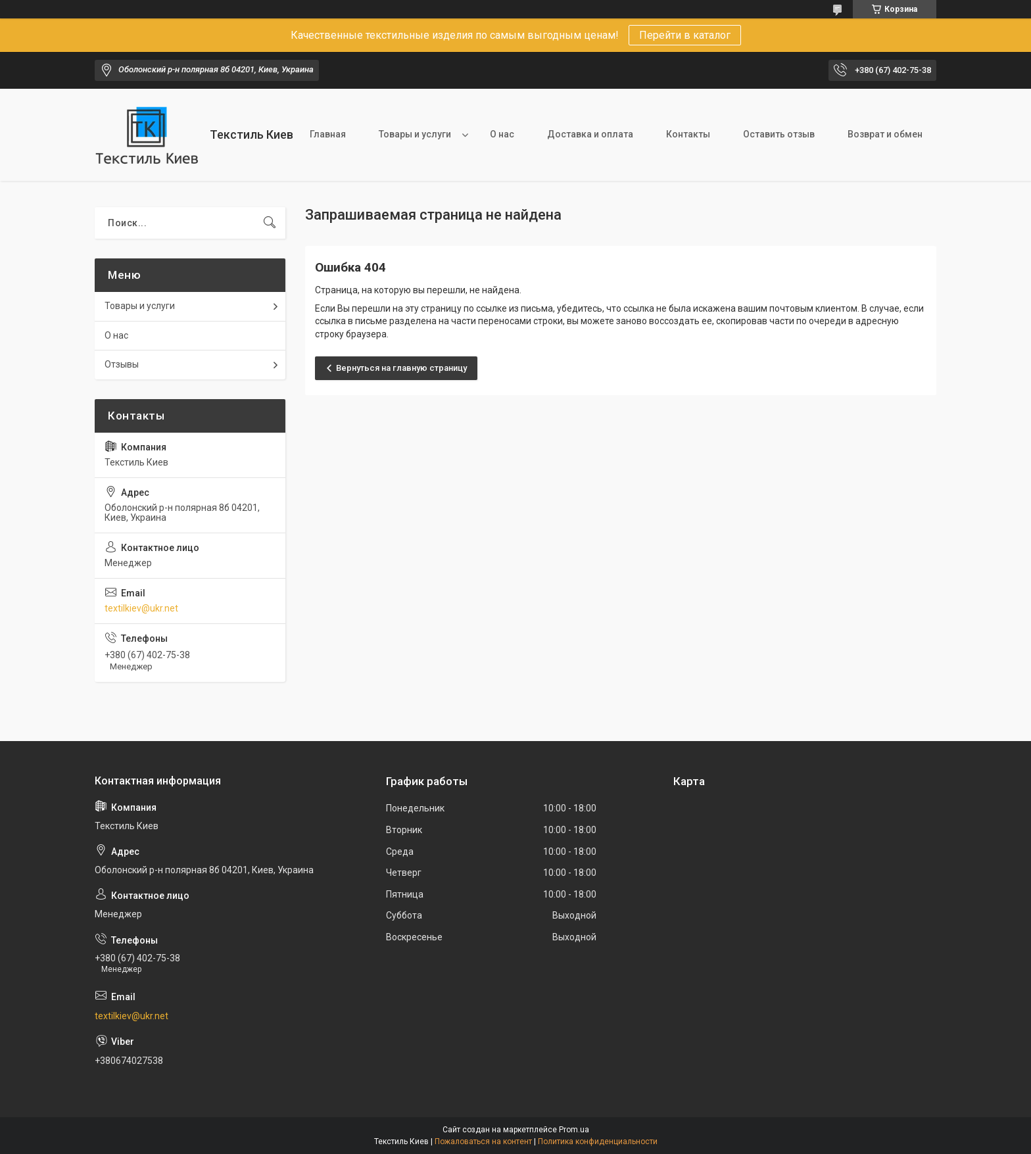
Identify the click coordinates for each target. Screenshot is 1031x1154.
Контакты (688, 134)
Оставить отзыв (779, 134)
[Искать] (269, 223)
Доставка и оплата (590, 134)
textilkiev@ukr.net (141, 608)
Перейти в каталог (685, 35)
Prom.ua (574, 1129)
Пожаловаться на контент (483, 1141)
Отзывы (122, 364)
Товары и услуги (415, 134)
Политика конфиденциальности (598, 1141)
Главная (328, 134)
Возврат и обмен (885, 134)
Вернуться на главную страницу (401, 368)
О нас (502, 134)
